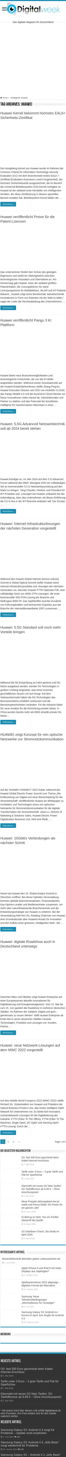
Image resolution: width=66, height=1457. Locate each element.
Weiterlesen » (8, 204)
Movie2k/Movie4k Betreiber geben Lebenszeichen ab (31, 1258)
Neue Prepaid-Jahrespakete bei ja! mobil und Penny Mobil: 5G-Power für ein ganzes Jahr (41, 1204)
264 (18, 1437)
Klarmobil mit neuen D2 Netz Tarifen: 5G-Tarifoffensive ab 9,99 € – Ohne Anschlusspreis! (41, 1189)
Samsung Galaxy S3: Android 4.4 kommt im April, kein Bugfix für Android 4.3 (42, 1315)
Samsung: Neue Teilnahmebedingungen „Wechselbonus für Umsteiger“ (38, 1299)
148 (22, 1449)
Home (4, 98)
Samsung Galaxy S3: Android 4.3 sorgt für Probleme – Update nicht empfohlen (28, 1431)
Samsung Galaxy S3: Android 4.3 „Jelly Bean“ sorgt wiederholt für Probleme (30, 1444)
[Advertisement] (33, 59)
